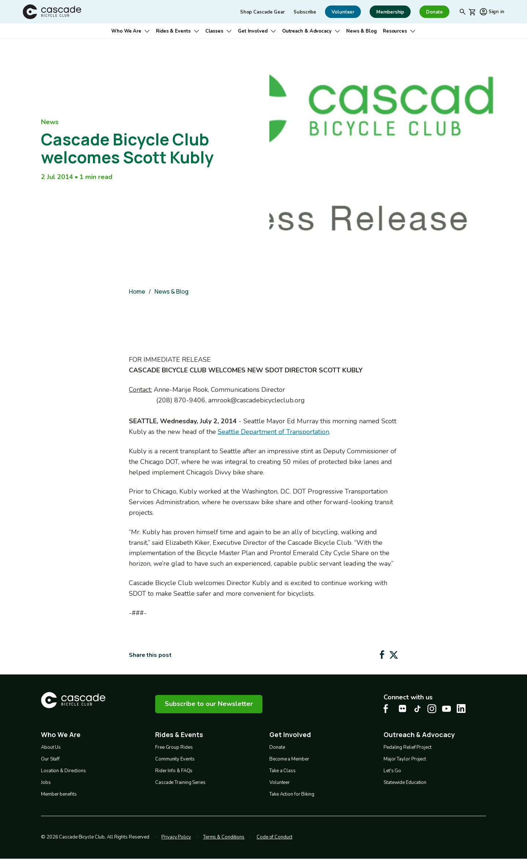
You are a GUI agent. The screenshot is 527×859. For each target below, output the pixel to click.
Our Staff (50, 759)
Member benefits (59, 794)
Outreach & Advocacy (307, 31)
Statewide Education (405, 782)
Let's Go (392, 770)
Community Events (174, 759)
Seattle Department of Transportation (273, 431)
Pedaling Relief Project (407, 747)
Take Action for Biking (291, 794)
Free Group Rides (174, 747)
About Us (51, 747)
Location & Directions (63, 770)
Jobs (46, 782)
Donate (277, 747)
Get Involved (253, 31)
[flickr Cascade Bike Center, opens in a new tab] (402, 708)
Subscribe (305, 12)
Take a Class (282, 770)
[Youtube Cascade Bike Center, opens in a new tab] (446, 709)
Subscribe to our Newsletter (209, 703)
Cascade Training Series (180, 782)
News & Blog (361, 31)
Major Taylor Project (405, 759)
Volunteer (279, 782)
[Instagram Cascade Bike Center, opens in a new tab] (431, 708)
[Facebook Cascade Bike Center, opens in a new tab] (388, 708)
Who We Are (126, 31)
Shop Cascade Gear (262, 12)
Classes (214, 31)
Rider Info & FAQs (174, 770)
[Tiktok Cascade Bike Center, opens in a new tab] (417, 708)
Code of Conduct (274, 837)
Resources (395, 31)
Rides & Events (173, 31)
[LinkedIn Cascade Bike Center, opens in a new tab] (461, 708)
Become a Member (289, 759)
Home (137, 291)
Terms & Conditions (223, 837)
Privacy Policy (176, 837)
